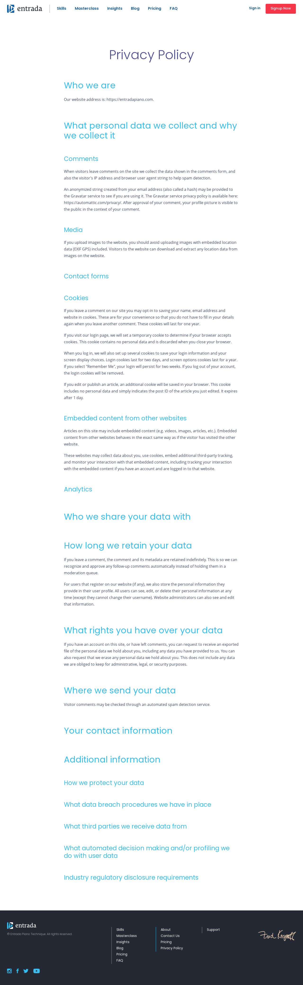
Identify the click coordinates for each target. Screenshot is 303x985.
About (166, 930)
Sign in (254, 8)
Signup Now (281, 8)
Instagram (9, 971)
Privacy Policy (172, 948)
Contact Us (170, 936)
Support (213, 930)
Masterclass (87, 9)
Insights (114, 9)
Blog (135, 9)
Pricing (154, 9)
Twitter (25, 971)
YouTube (36, 971)
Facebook (17, 971)
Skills (61, 9)
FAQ (174, 9)
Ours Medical (28, 9)
